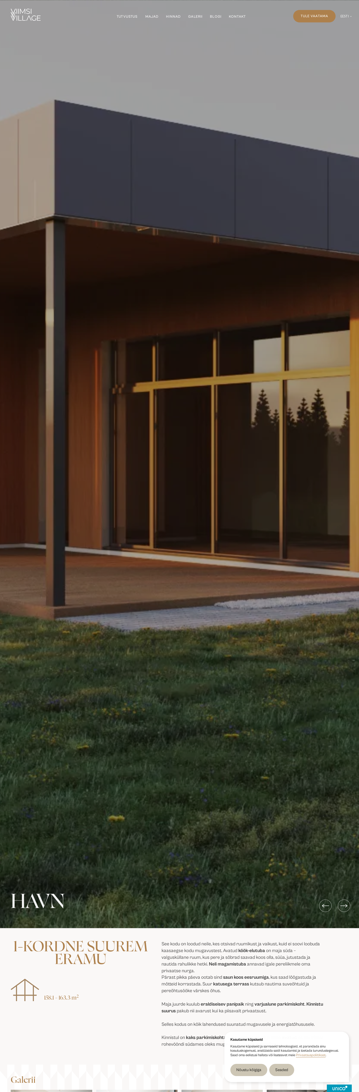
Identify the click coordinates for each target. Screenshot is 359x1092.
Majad (152, 16)
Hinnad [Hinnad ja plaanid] (173, 16)
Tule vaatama (314, 16)
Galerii (195, 16)
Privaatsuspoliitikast (311, 1055)
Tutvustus (127, 16)
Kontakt (237, 16)
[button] (346, 16)
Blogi (215, 16)
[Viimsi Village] (26, 15)
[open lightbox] (67, 1062)
